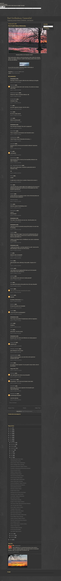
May (12, 455)
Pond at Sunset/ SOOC (15, 470)
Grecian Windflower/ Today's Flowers (18, 483)
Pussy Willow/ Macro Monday (17, 516)
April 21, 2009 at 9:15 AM (15, 90)
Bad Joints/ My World (15, 497)
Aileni (11, 323)
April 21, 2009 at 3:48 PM (15, 155)
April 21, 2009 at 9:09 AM (15, 82)
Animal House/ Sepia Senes (16, 477)
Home (24, 408)
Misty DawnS (13, 379)
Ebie (11, 282)
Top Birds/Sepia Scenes (16, 460)
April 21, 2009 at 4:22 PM (15, 207)
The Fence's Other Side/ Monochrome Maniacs (20, 503)
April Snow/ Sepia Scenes (16, 512)
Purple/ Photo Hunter (15, 490)
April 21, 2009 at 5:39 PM (15, 250)
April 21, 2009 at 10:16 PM (15, 307)
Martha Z (12, 304)
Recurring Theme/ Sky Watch (17, 459)
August (12, 450)
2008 (11, 539)
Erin (11, 105)
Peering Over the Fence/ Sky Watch (18, 492)
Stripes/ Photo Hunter (15, 525)
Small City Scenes (14, 92)
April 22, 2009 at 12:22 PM (15, 346)
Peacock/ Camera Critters (16, 488)
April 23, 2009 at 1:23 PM (15, 383)
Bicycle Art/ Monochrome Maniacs (18, 485)
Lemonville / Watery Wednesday (17, 496)
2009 (11, 441)
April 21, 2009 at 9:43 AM (15, 96)
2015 (11, 429)
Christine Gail (13, 393)
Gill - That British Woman (16, 165)
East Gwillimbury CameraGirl (19, 18)
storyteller (12, 385)
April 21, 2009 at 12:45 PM (15, 128)
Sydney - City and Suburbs (16, 256)
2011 (11, 437)
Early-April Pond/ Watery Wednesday (18, 514)
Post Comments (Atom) (27, 411)
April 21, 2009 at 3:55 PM (15, 173)
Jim (11, 253)
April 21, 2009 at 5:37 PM (15, 242)
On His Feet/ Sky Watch (16, 529)
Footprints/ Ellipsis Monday (16, 527)
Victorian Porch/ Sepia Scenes (17, 494)
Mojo (11, 184)
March (12, 533)
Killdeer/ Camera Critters (16, 472)
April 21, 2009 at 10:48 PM (15, 314)
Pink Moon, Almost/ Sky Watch (17, 510)
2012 (11, 435)
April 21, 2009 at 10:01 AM (15, 109)
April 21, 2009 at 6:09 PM (15, 265)
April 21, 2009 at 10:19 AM (15, 115)
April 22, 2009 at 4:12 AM (15, 326)
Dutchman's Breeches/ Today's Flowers (19, 466)
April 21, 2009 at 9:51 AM (15, 102)
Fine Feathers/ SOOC (15, 522)
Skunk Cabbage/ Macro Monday (17, 464)
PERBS (12, 268)
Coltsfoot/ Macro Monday (16, 499)
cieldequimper (13, 137)
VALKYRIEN (13, 130)
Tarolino (12, 232)
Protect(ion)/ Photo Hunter (16, 473)
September (13, 448)
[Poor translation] (3, 7)
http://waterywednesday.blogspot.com (16, 68)
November (13, 444)
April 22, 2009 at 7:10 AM (15, 339)
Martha (11, 288)
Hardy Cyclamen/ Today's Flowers (18, 518)
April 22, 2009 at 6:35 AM (15, 333)
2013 (11, 433)
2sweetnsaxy (13, 157)
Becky (11, 260)
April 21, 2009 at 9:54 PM (15, 292)
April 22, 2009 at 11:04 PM (15, 360)
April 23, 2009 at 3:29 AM (15, 376)
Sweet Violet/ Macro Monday (17, 481)
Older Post (37, 408)
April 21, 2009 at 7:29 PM (15, 273)
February (13, 535)
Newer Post (11, 408)
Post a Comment (12, 402)
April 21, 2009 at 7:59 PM (15, 279)
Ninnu (11, 175)
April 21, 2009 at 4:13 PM (15, 201)
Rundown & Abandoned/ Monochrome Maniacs (20, 468)
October (12, 446)
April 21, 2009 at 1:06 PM (15, 134)
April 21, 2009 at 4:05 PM (15, 182)
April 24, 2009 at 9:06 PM (15, 399)
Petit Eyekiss (13, 210)
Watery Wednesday (16, 73)
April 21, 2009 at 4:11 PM (15, 191)
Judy (11, 118)
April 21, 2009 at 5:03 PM (15, 221)
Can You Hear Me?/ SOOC (16, 505)
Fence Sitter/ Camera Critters (17, 507)
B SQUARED (13, 99)
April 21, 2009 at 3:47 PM (15, 148)
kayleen (12, 193)
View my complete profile (13, 551)
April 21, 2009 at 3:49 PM (15, 162)
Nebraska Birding (14, 199)
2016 (11, 428)
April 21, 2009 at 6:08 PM (15, 258)
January (12, 537)
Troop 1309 (12, 342)
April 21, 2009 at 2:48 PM (15, 140)
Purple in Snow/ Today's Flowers (17, 501)
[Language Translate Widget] (48, 26)
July (12, 451)
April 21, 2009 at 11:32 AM (15, 121)
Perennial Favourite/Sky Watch (17, 475)
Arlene (11, 362)
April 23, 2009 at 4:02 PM (15, 390)
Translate (46, 28)
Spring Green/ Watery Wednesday (18, 462)
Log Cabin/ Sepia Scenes (16, 531)
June (12, 453)
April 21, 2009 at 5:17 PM (15, 229)
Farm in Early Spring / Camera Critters (19, 523)
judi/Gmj (12, 276)
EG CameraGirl (17, 545)
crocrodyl (12, 143)
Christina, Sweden (14, 348)
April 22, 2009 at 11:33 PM (15, 370)
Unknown (12, 85)
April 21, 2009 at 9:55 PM (15, 301)
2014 (11, 431)
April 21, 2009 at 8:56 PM (15, 286)
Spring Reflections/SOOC (16, 486)
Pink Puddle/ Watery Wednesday (17, 479)
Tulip (11, 329)
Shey (11, 204)
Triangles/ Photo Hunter (16, 509)
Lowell (11, 310)
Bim (11, 151)
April (12, 457)
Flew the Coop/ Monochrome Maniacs (19, 520)
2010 (11, 439)
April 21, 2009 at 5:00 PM (15, 215)
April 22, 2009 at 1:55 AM (15, 320)
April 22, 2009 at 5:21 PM (15, 352)
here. (22, 299)
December (13, 442)
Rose (11, 111)
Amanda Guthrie (14, 355)
